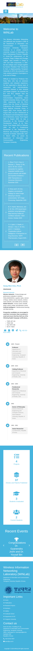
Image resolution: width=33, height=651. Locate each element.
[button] (2, 18)
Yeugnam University (9, 619)
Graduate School (8, 613)
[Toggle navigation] (5, 11)
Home (5, 600)
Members (6, 608)
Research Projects (9, 605)
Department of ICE (9, 616)
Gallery (6, 611)
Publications (7, 603)
